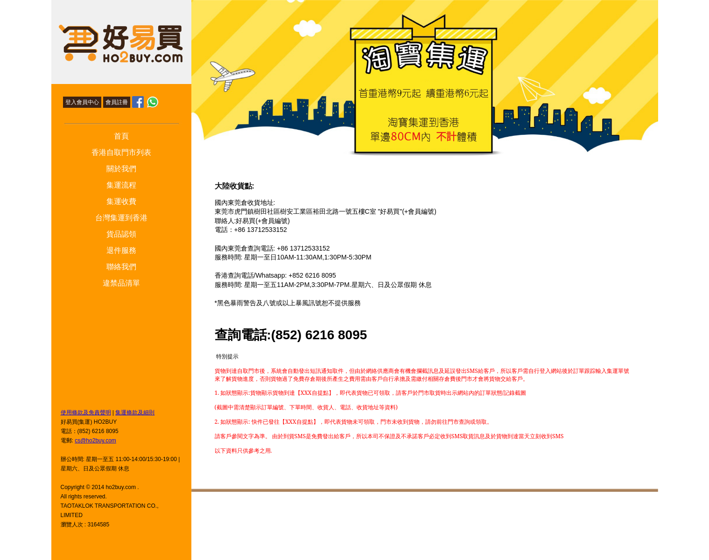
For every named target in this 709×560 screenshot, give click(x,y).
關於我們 (121, 169)
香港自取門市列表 (121, 152)
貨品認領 (121, 234)
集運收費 (121, 201)
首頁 (121, 136)
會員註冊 (116, 102)
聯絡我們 (121, 267)
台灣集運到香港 (121, 218)
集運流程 (121, 185)
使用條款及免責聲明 (86, 412)
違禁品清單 (121, 283)
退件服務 (121, 250)
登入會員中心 (82, 102)
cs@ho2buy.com (95, 440)
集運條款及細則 (134, 412)
